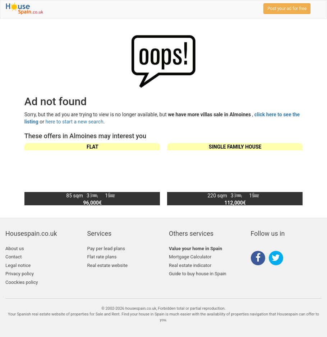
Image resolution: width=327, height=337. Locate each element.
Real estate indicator (190, 265)
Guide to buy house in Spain (197, 273)
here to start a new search (74, 122)
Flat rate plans (102, 256)
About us (14, 248)
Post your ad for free (287, 8)
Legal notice (18, 265)
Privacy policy (19, 273)
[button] (294, 174)
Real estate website (107, 265)
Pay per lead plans (106, 248)
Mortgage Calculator (190, 256)
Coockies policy (21, 282)
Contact (13, 256)
